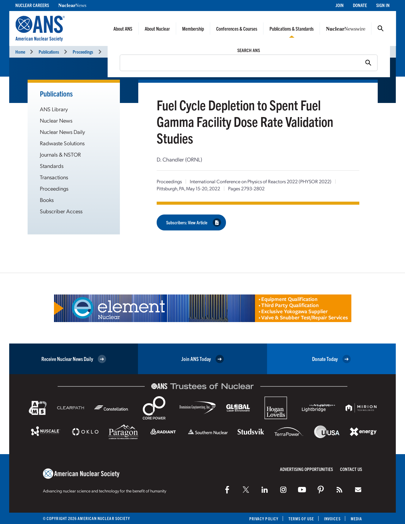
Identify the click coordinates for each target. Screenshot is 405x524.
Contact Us (351, 469)
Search (380, 28)
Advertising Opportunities (306, 469)
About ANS (122, 28)
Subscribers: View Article (193, 222)
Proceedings (83, 52)
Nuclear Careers (32, 5)
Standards (51, 165)
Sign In (383, 5)
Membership (193, 28)
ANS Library (54, 108)
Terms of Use (301, 518)
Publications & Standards (291, 28)
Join (339, 5)
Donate (360, 5)
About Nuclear (157, 28)
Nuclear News (56, 120)
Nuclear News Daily (62, 131)
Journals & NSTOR (60, 154)
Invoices (332, 518)
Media (356, 518)
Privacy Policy (263, 518)
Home (20, 52)
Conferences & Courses (236, 28)
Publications (49, 52)
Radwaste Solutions (62, 142)
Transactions (54, 176)
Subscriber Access (61, 211)
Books (47, 199)
